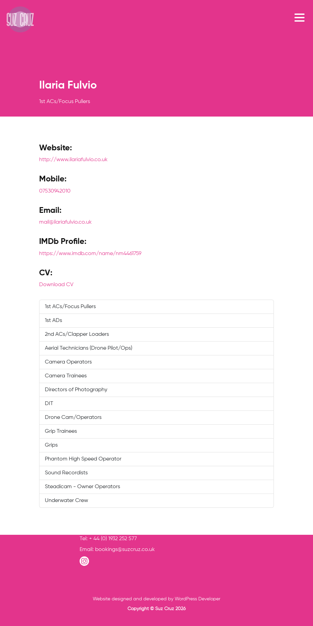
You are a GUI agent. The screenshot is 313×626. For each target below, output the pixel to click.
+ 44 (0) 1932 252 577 (113, 539)
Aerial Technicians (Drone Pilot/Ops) (88, 348)
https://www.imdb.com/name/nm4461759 (90, 253)
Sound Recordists (66, 473)
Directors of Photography (76, 390)
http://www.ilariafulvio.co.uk (73, 159)
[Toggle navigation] (301, 17)
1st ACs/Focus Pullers (70, 306)
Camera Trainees (66, 376)
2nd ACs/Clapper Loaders (77, 334)
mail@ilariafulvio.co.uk (65, 222)
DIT (49, 403)
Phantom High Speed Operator (83, 459)
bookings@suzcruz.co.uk (125, 549)
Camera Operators (68, 362)
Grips (51, 445)
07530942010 (54, 191)
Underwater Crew (66, 500)
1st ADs (53, 320)
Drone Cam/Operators (73, 417)
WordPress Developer (197, 599)
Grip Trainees (61, 431)
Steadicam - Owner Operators (82, 487)
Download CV (56, 284)
